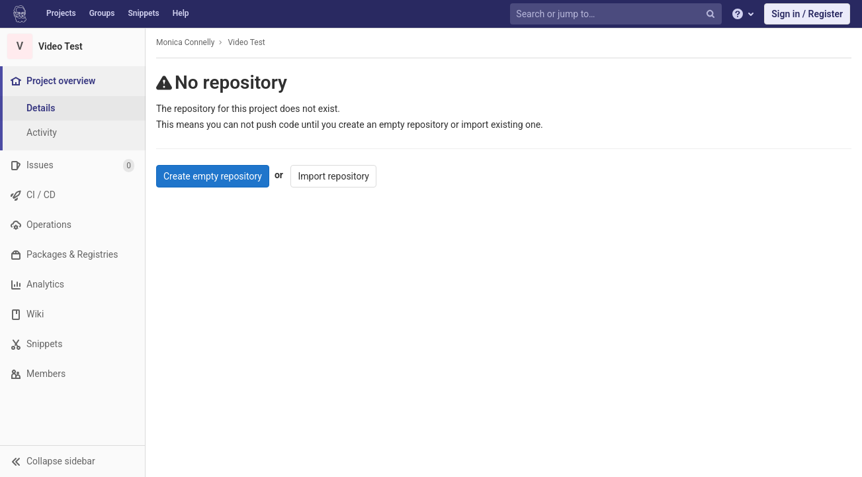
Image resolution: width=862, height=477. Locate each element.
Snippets (143, 13)
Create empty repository (212, 176)
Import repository (333, 176)
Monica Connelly (185, 42)
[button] (72, 461)
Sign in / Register (807, 14)
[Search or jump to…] (617, 14)
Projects (61, 13)
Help (181, 13)
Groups (102, 13)
